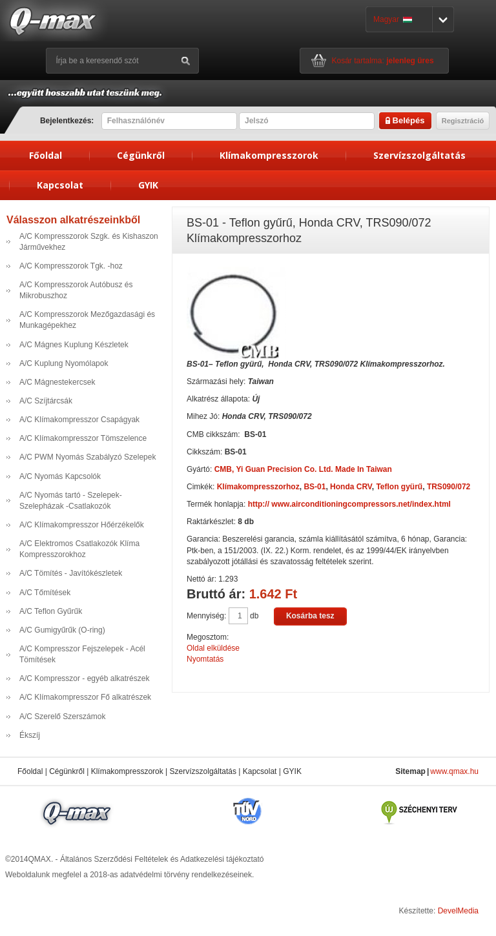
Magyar (392, 19)
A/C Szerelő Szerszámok (62, 716)
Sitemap (410, 771)
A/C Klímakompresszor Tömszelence (83, 438)
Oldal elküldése (213, 648)
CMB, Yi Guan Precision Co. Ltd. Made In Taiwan (303, 469)
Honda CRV (351, 486)
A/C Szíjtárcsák (45, 400)
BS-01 (315, 486)
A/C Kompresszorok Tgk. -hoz (71, 265)
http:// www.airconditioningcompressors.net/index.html (349, 504)
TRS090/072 (448, 486)
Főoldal (45, 155)
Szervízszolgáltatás (419, 155)
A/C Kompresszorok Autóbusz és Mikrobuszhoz (75, 290)
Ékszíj (29, 735)
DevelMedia (458, 910)
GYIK (148, 185)
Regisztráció (463, 121)
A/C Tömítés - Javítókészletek (70, 573)
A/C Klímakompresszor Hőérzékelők (81, 524)
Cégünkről (141, 155)
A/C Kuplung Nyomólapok (63, 363)
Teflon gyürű (399, 486)
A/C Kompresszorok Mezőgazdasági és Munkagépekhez (87, 320)
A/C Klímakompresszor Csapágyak (79, 419)
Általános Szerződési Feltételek (114, 859)
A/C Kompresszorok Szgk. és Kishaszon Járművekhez (88, 242)
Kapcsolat (60, 185)
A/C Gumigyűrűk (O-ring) (62, 630)
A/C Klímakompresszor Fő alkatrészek (85, 697)
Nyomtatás (205, 659)
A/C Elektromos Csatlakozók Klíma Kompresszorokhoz (79, 549)
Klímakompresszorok (269, 155)
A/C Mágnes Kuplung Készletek (74, 344)
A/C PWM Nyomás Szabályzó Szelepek (87, 457)
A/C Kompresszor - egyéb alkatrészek (84, 678)
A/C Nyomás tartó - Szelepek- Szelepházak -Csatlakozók (70, 501)
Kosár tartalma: (383, 60)
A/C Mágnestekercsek (57, 382)
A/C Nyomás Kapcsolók (60, 476)
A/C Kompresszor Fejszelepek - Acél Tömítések (82, 654)
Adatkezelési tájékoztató (222, 859)
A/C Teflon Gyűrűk (50, 611)
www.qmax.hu (454, 771)
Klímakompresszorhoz (258, 486)
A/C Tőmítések (44, 592)
